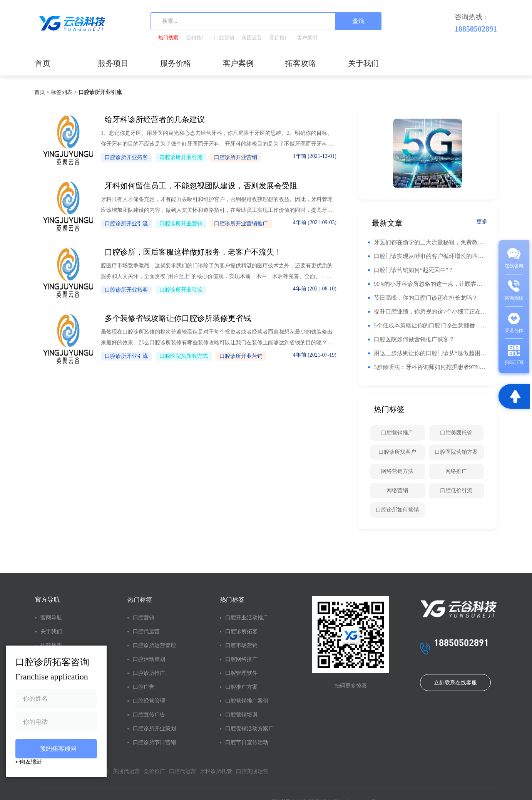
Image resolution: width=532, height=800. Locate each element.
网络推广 (456, 471)
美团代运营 (126, 771)
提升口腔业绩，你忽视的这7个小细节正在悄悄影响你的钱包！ (430, 312)
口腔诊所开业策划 (154, 728)
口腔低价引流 (456, 490)
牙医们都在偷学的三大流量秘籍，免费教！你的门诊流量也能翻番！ (430, 242)
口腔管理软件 (241, 673)
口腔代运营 (146, 631)
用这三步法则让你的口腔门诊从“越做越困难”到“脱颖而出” (430, 353)
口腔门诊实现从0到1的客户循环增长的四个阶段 (430, 256)
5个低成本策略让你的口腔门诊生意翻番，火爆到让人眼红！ (430, 325)
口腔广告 (143, 687)
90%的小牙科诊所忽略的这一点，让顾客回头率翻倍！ (430, 284)
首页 (42, 63)
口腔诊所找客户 (397, 452)
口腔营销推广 (397, 433)
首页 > (39, 92)
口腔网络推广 (241, 659)
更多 (482, 222)
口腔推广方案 (241, 687)
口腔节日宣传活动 (246, 742)
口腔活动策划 (149, 659)
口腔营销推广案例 (246, 701)
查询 (358, 21)
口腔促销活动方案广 (249, 728)
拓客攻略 (300, 63)
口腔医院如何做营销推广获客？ (414, 339)
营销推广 (196, 37)
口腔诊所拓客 (241, 631)
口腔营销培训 (241, 715)
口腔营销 (224, 37)
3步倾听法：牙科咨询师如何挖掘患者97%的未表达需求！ (430, 367)
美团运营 (252, 37)
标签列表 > (61, 92)
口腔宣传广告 (149, 715)
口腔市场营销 (241, 645)
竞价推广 (279, 37)
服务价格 (175, 63)
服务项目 (113, 63)
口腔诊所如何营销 (397, 510)
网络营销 (397, 490)
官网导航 (51, 618)
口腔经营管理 (149, 701)
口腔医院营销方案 (456, 452)
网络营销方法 (397, 471)
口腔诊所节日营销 (154, 742)
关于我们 (363, 63)
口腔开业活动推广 (246, 618)
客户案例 (307, 37)
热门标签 (139, 599)
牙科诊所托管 (216, 771)
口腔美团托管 (456, 433)
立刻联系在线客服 (455, 683)
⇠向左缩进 (28, 761)
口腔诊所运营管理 (154, 645)
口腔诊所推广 (149, 673)
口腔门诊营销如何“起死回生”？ (414, 270)
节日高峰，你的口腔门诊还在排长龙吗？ (426, 298)
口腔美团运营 (252, 771)
